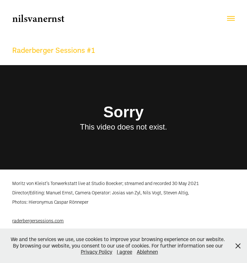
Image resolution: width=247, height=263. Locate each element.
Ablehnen (147, 251)
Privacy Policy (96, 251)
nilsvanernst (38, 18)
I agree (124, 251)
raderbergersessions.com (38, 220)
